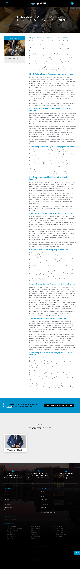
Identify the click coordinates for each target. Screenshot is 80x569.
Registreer (43, 507)
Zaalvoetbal (6, 494)
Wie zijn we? (44, 502)
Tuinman (6, 497)
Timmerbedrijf (7, 505)
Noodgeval (43, 497)
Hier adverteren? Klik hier (14, 58)
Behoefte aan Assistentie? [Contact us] (13, 474)
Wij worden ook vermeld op (48, 512)
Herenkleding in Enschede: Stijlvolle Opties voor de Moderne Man (15, 450)
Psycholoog (7, 499)
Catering (6, 510)
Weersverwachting (45, 494)
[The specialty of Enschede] (39, 471)
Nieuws (42, 491)
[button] (72, 3)
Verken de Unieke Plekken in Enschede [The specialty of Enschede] (38, 474)
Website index (44, 510)
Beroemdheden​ (44, 505)
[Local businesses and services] (66, 471)
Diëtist (5, 491)
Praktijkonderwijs (8, 507)
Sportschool (7, 502)
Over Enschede (45, 499)
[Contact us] (13, 471)
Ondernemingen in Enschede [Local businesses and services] (66, 474)
